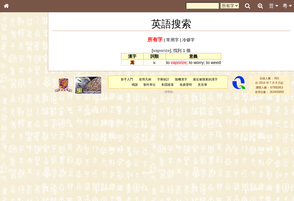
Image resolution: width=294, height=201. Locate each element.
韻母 (19, 150)
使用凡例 (145, 79)
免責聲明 (186, 84)
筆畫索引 (13, 80)
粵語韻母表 (15, 122)
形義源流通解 (17, 96)
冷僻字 (188, 39)
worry (199, 62)
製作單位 (149, 84)
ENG (24, 61)
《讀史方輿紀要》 (20, 181)
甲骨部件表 (15, 85)
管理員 (168, 91)
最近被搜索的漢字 (205, 79)
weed (216, 62)
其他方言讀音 (17, 160)
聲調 (26, 150)
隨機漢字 (181, 79)
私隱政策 (168, 84)
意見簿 (202, 84)
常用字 (172, 39)
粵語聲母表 (15, 116)
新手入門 (127, 79)
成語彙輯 (13, 186)
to (168, 62)
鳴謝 (135, 84)
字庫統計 (163, 79)
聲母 (11, 150)
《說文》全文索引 (20, 175)
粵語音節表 (15, 111)
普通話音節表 (17, 155)
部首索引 (13, 75)
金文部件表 (15, 91)
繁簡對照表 (15, 191)
